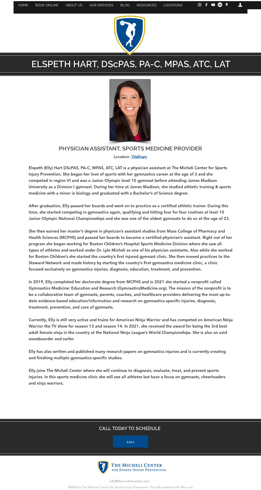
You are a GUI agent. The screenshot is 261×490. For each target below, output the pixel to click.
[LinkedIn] (220, 4)
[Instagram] (199, 4)
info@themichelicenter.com (129, 481)
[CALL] (130, 441)
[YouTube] (213, 4)
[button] (47, 5)
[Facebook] (206, 4)
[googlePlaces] (226, 4)
